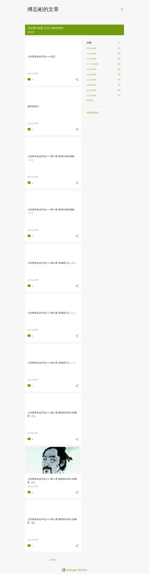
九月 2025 (91, 74)
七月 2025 (91, 85)
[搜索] (122, 9)
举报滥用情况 (93, 112)
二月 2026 (91, 53)
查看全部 (30, 32)
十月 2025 (91, 69)
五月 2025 (91, 90)
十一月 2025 (92, 64)
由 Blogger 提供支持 (74, 570)
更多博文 (53, 560)
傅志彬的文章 (43, 9)
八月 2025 (91, 79)
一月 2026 (91, 58)
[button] (77, 80)
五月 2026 (91, 48)
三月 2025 (91, 95)
